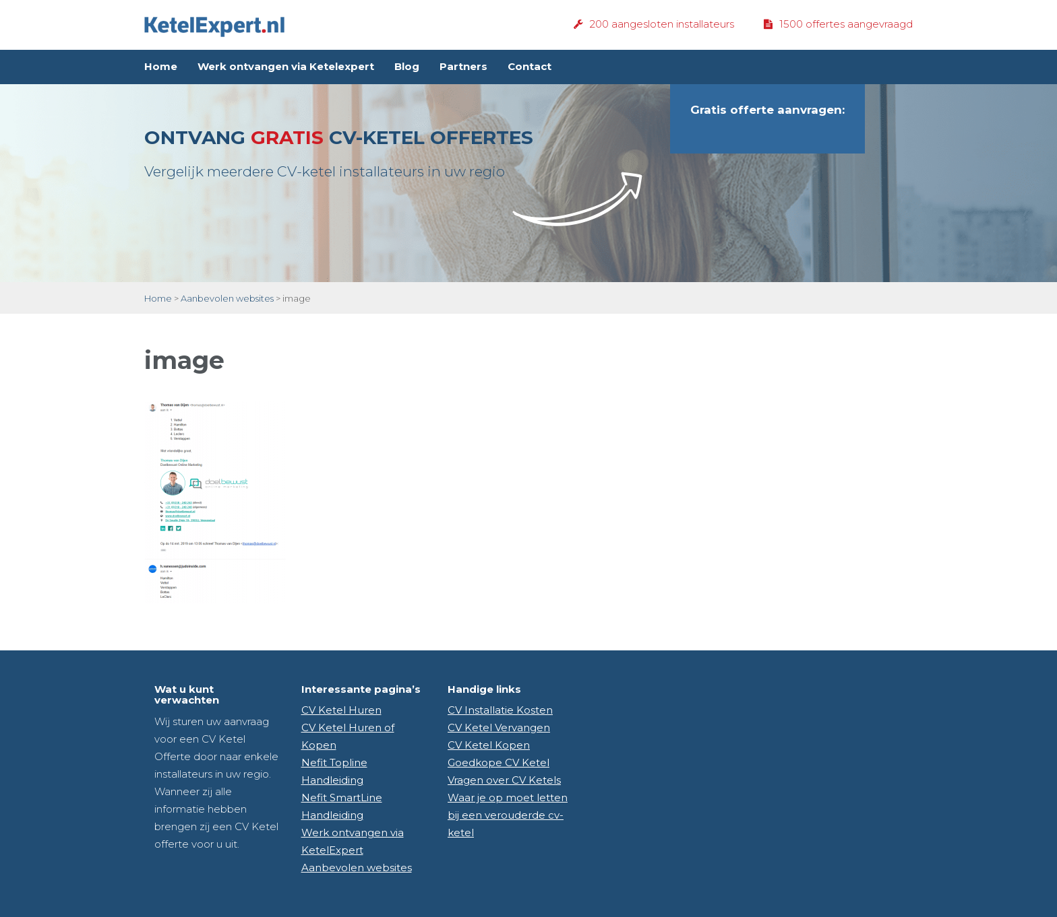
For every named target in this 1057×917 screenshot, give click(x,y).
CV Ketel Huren (341, 710)
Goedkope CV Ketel (498, 762)
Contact (529, 66)
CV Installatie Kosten (500, 710)
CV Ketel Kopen (489, 745)
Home (160, 66)
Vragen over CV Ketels (504, 780)
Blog (406, 66)
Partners (463, 66)
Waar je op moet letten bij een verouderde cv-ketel (508, 815)
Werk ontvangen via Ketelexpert (286, 66)
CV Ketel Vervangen (499, 727)
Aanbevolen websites (227, 298)
